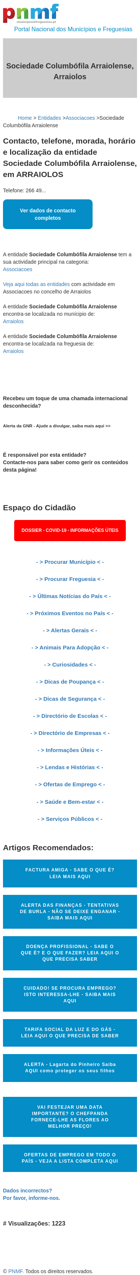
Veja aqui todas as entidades (36, 284)
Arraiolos (13, 321)
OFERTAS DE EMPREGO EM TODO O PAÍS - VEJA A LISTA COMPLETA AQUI (70, 1158)
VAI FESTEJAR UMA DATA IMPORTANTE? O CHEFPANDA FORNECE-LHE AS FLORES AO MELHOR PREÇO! (70, 1117)
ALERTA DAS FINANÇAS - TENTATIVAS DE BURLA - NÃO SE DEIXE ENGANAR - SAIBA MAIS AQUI (70, 912)
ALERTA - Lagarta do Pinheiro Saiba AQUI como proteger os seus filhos (70, 1067)
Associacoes (80, 118)
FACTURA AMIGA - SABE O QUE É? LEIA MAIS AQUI (70, 873)
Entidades (49, 118)
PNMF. (16, 1271)
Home (25, 118)
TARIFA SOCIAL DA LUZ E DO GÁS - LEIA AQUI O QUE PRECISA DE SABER (70, 1032)
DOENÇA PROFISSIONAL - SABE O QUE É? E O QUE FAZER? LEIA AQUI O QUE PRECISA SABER (70, 953)
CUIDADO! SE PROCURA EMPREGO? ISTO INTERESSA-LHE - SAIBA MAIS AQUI (70, 994)
